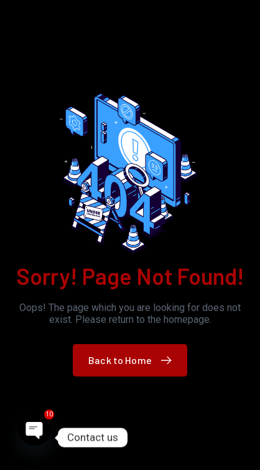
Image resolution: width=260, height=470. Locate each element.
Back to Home (132, 360)
